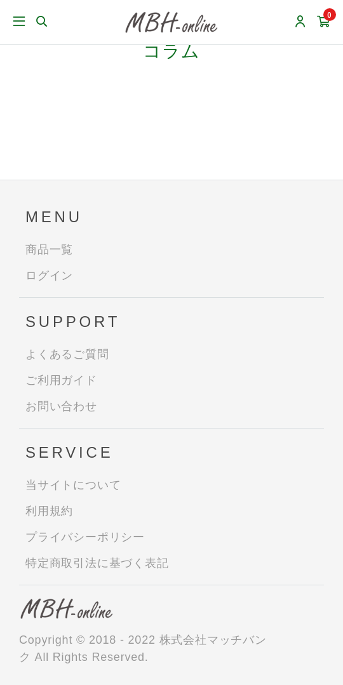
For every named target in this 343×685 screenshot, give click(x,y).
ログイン (49, 275)
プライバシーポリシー (85, 537)
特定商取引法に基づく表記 (97, 563)
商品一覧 (49, 249)
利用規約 (49, 511)
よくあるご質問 (67, 354)
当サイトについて (73, 485)
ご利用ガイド (61, 380)
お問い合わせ (61, 406)
